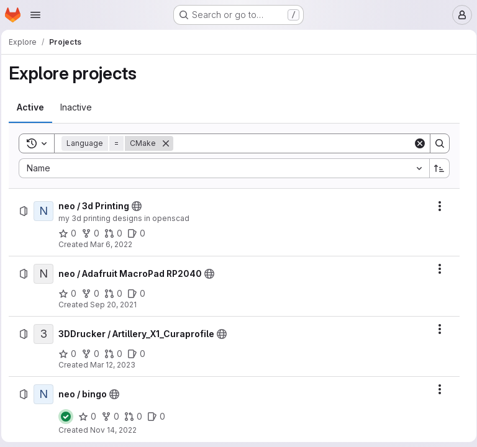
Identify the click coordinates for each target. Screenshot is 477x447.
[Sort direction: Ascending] (435, 168)
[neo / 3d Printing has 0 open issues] (140, 233)
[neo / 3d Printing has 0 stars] (71, 233)
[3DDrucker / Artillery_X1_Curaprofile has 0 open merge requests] (117, 354)
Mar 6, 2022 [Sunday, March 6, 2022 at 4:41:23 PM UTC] (115, 244)
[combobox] (223, 168)
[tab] (34, 107)
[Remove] (169, 143)
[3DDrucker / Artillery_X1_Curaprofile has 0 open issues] (140, 354)
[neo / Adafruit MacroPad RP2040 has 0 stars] (71, 294)
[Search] (292, 143)
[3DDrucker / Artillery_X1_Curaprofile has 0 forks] (94, 354)
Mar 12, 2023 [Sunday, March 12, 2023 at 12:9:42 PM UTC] (116, 364)
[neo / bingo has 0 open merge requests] (137, 417)
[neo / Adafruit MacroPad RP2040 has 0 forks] (94, 294)
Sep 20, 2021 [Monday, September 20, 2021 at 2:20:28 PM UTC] (117, 304)
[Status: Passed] (69, 416)
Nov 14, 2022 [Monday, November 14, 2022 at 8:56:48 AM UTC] (117, 430)
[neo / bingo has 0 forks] (114, 417)
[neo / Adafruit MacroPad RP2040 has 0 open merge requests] (117, 294)
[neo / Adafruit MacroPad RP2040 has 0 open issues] (140, 294)
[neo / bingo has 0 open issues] (160, 417)
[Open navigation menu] (35, 15)
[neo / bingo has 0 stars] (91, 417)
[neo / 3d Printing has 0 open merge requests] (117, 233)
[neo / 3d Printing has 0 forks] (94, 233)
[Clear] (415, 143)
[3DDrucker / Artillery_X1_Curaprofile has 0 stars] (71, 354)
